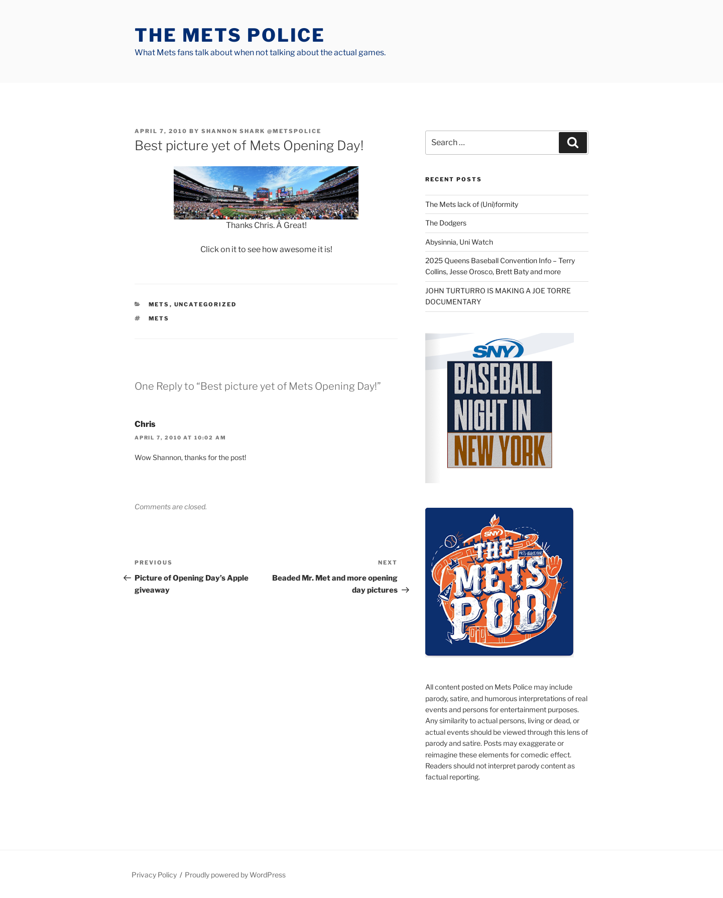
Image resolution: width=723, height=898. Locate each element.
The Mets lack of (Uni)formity (471, 204)
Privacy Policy (154, 874)
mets (159, 304)
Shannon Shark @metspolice (261, 131)
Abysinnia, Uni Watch (459, 242)
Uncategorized (205, 304)
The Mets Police (230, 35)
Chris (145, 424)
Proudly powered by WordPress (235, 874)
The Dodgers (445, 222)
